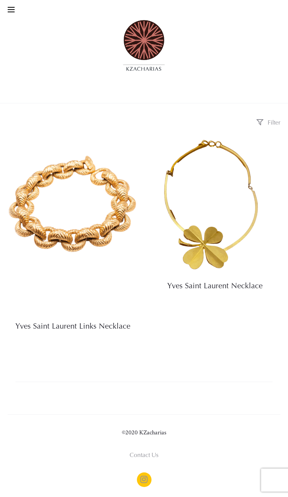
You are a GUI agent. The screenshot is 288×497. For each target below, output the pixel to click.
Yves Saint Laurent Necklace (215, 286)
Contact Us (144, 455)
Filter (268, 123)
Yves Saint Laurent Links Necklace (72, 327)
